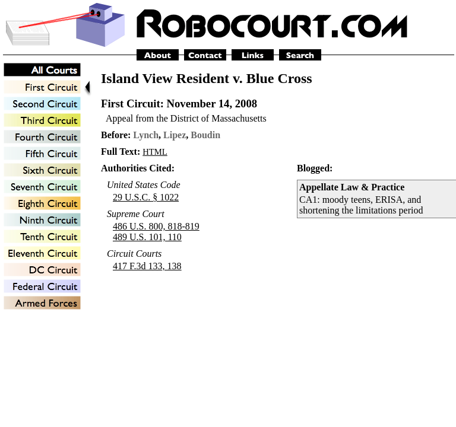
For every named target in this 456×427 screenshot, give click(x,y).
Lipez (174, 135)
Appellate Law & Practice (351, 187)
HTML (154, 152)
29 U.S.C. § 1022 (146, 197)
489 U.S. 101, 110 (147, 237)
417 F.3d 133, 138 (147, 266)
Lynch (146, 135)
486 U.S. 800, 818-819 (156, 226)
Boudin (205, 135)
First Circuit (130, 103)
